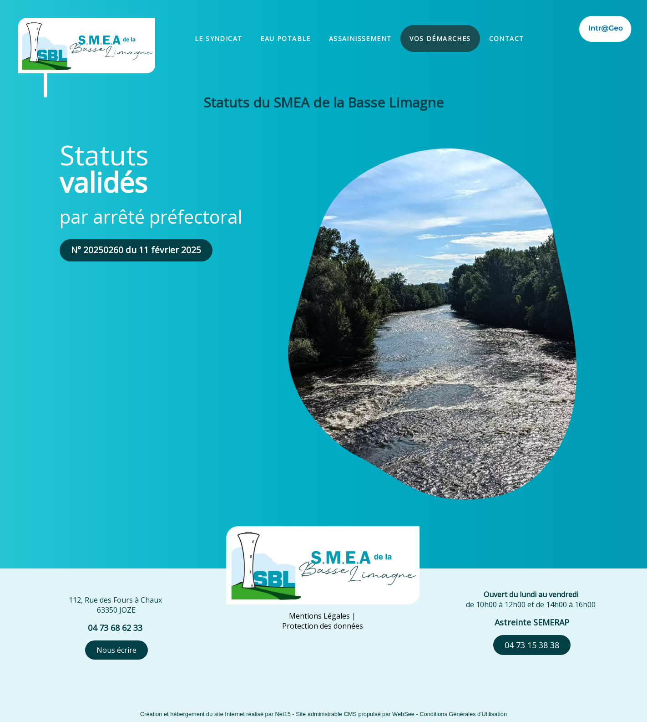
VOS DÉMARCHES (439, 38)
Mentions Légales (319, 616)
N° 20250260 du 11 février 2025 (136, 250)
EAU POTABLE (285, 38)
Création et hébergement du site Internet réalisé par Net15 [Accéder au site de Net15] (215, 714)
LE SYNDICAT (218, 38)
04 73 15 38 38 (532, 645)
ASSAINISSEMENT (360, 38)
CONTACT (506, 38)
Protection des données (322, 626)
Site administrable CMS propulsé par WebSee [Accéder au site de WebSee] (355, 714)
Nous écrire (116, 650)
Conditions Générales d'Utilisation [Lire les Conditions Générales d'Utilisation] (463, 714)
